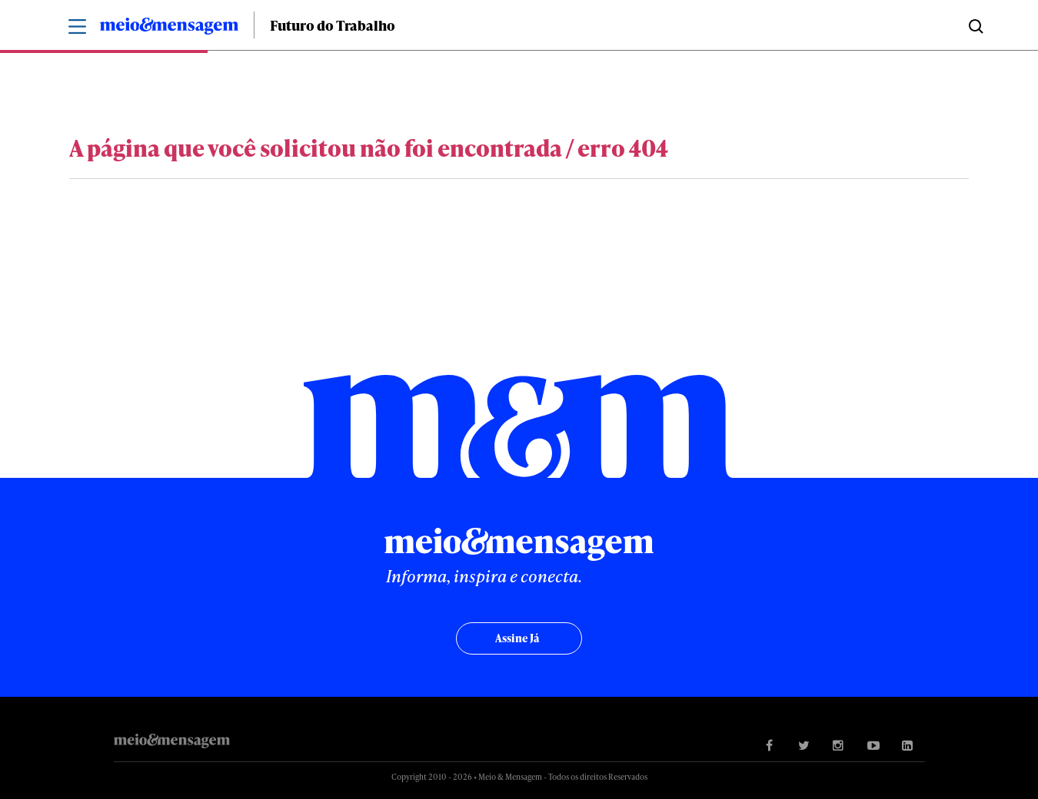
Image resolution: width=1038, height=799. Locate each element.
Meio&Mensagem (169, 28)
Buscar (974, 25)
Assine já (517, 638)
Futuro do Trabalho (332, 25)
